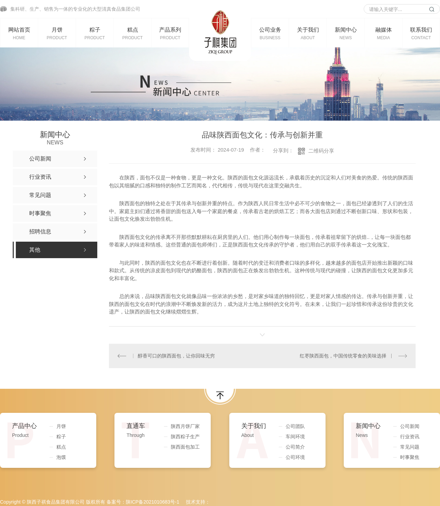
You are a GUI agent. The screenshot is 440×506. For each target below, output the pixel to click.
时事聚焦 (409, 457)
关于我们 (308, 33)
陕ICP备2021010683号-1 (152, 501)
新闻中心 (345, 33)
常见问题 (409, 446)
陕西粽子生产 (185, 436)
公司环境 (295, 457)
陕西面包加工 (185, 446)
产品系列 (170, 33)
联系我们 (421, 33)
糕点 (132, 33)
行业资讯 (409, 436)
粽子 (94, 33)
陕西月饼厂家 (185, 426)
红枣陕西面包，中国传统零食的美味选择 (343, 356)
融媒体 (383, 33)
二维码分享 (321, 151)
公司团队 (295, 426)
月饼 (57, 33)
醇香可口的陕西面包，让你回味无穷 (176, 356)
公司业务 (270, 33)
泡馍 (61, 457)
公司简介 (295, 446)
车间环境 (295, 436)
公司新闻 (409, 426)
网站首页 (19, 33)
